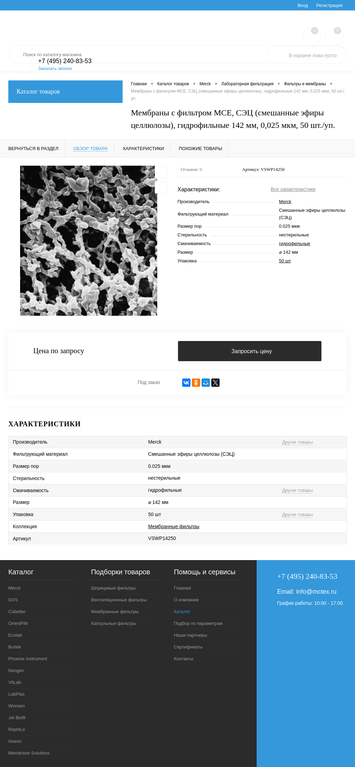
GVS (13, 599)
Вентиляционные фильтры (119, 599)
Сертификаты (188, 647)
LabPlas (16, 694)
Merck (285, 201)
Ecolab (15, 635)
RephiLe (16, 729)
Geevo (14, 741)
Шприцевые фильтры (113, 588)
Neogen (16, 670)
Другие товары (297, 442)
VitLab (14, 682)
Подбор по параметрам (198, 623)
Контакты (183, 658)
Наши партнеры (190, 635)
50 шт (285, 260)
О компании (186, 599)
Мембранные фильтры (173, 526)
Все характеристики (293, 189)
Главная (182, 588)
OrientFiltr (18, 623)
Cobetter (17, 611)
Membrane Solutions (29, 753)
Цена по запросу (58, 351)
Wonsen (16, 705)
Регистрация (329, 5)
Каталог (182, 611)
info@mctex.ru (316, 591)
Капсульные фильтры (113, 623)
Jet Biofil (16, 717)
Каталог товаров (65, 91)
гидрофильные (294, 243)
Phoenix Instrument (27, 658)
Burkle (14, 647)
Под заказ (148, 382)
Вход (303, 5)
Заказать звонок (55, 68)
